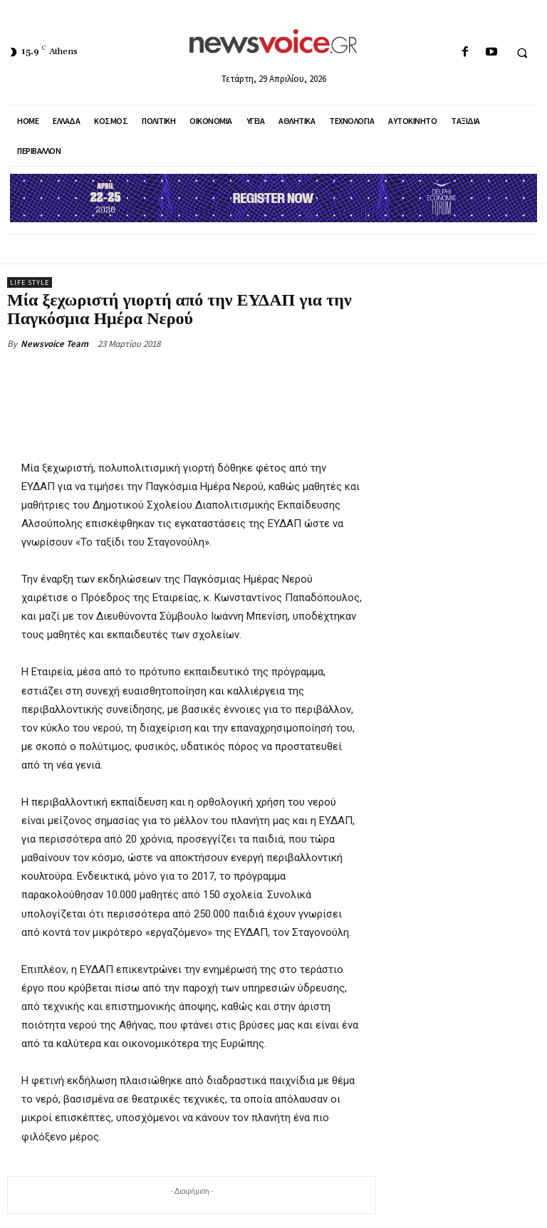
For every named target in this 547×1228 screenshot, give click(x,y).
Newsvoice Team (54, 344)
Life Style (29, 282)
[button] (522, 53)
